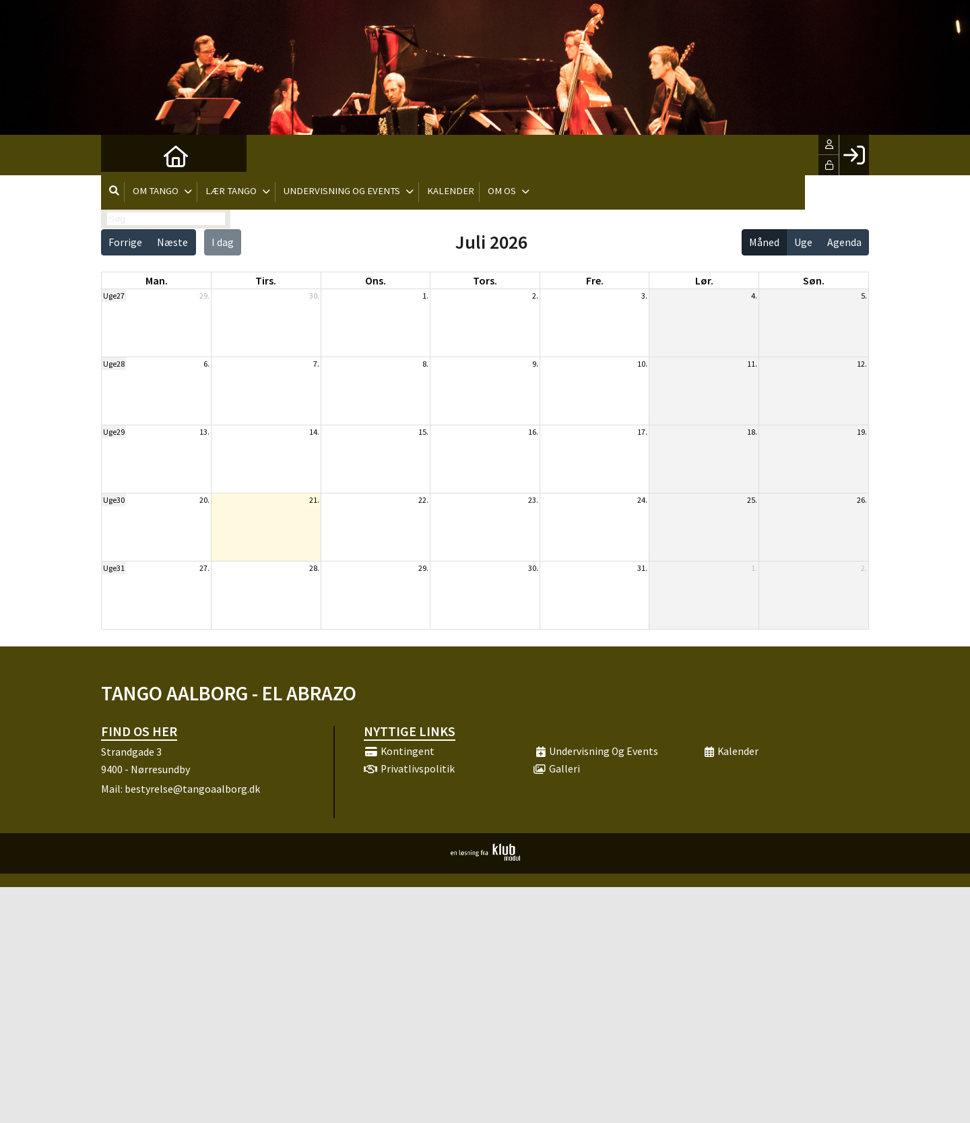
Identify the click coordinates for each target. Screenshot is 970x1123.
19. (862, 432)
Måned (764, 242)
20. (204, 500)
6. (206, 364)
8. (425, 364)
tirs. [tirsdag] (265, 280)
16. (533, 432)
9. (535, 364)
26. (862, 500)
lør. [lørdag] (704, 280)
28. (314, 568)
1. (425, 296)
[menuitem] (121, 155)
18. (752, 432)
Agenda (844, 242)
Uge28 (114, 364)
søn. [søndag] (814, 280)
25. (752, 500)
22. (423, 500)
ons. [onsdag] (375, 280)
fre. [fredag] (595, 280)
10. (642, 364)
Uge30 (114, 500)
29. (204, 296)
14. (314, 432)
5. (864, 296)
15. (423, 432)
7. (316, 364)
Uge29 (114, 432)
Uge (803, 242)
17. (642, 432)
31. (642, 568)
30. (314, 296)
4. (754, 296)
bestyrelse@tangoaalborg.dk (192, 788)
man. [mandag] (157, 280)
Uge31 (114, 568)
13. (204, 432)
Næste (172, 242)
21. (314, 500)
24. (642, 500)
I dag (223, 242)
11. (752, 364)
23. (533, 500)
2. (535, 296)
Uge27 (114, 296)
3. (644, 296)
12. (862, 364)
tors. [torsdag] (485, 280)
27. (204, 568)
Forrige (125, 242)
